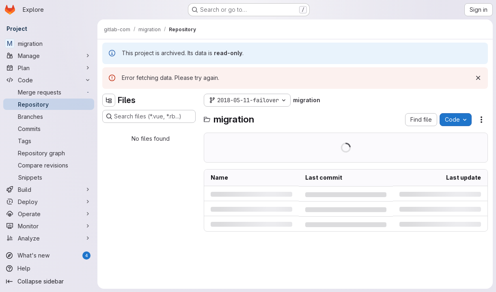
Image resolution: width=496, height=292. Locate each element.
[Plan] (48, 67)
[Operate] (48, 213)
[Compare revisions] (48, 165)
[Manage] (48, 55)
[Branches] (48, 116)
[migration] (48, 43)
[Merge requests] (48, 92)
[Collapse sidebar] (48, 281)
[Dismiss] (478, 78)
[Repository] (48, 104)
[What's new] (48, 255)
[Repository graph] (48, 153)
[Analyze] (48, 238)
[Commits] (48, 128)
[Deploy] (48, 201)
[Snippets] (48, 177)
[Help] (48, 268)
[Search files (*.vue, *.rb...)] (149, 116)
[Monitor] (48, 226)
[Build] (48, 189)
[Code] (48, 80)
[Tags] (48, 140)
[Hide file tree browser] (108, 100)
